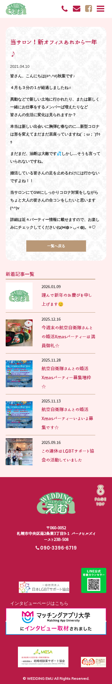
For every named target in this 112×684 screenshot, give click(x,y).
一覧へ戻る (56, 246)
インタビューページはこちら (37, 603)
